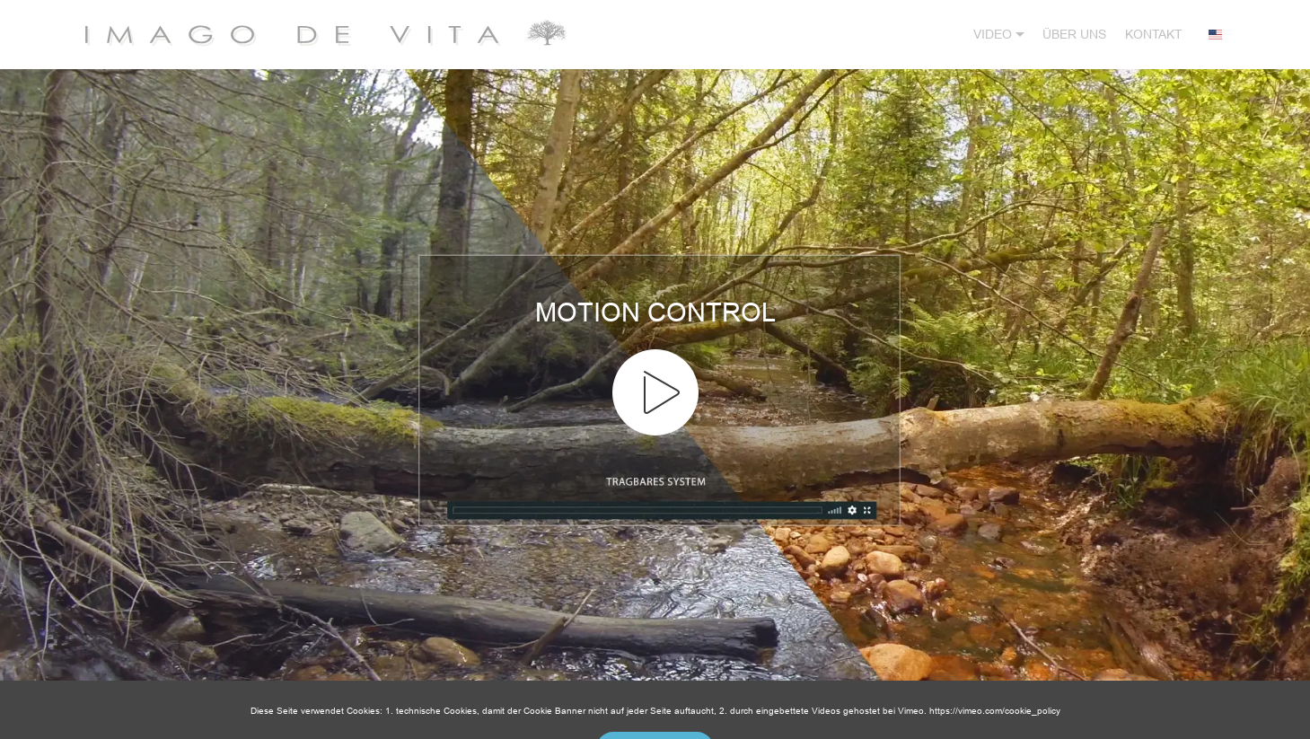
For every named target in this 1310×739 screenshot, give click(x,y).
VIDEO (992, 34)
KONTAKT (1154, 34)
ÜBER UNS (1074, 34)
